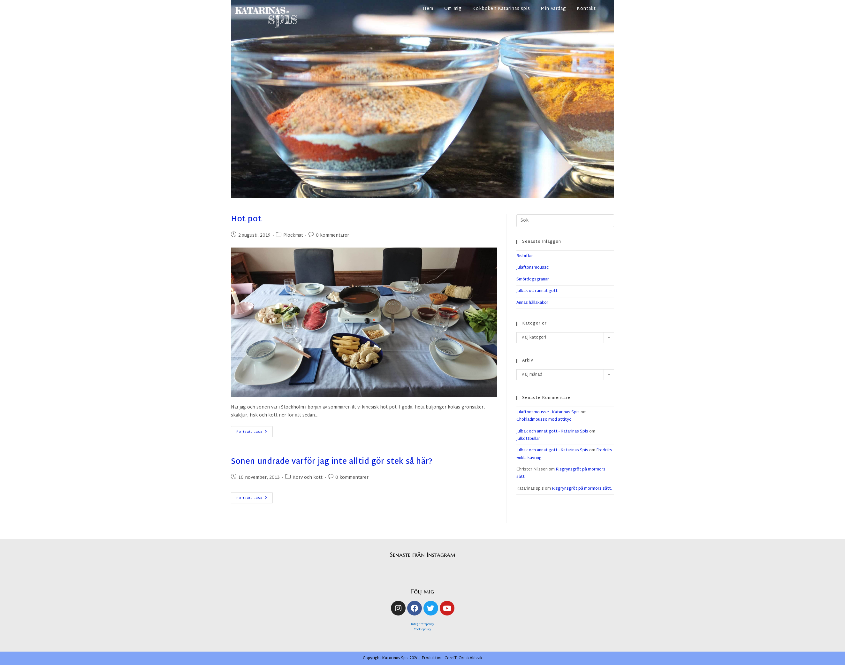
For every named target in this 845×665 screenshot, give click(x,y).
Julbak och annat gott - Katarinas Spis (552, 431)
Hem (428, 9)
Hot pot (246, 219)
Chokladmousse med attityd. (544, 420)
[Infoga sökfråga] (565, 220)
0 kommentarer (332, 236)
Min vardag (553, 9)
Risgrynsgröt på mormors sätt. (560, 473)
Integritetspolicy (422, 624)
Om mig (453, 9)
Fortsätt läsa (253, 430)
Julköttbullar (528, 439)
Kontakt (586, 9)
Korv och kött (308, 478)
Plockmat (293, 236)
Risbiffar (524, 256)
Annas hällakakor (532, 303)
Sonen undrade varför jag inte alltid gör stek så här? (332, 462)
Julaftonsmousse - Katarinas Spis (548, 412)
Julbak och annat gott (537, 291)
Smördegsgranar (532, 279)
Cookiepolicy (422, 629)
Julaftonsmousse (532, 267)
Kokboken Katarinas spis (501, 9)
